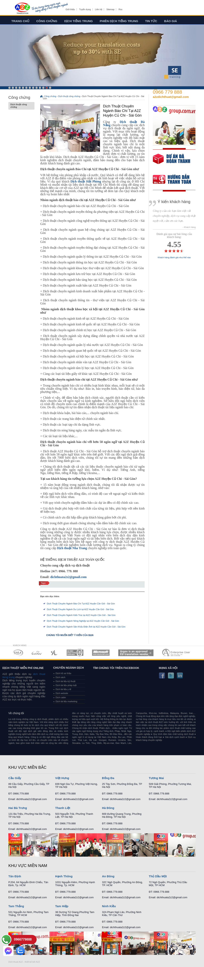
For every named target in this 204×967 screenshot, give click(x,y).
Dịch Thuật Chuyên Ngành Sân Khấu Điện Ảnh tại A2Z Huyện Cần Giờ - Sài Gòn (86, 626)
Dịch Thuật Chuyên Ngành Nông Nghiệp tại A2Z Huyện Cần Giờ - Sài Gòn (83, 621)
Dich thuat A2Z (15, 962)
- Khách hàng (189, 227)
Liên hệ (98, 9)
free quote (171, 162)
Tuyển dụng (85, 9)
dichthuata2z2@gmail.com (68, 577)
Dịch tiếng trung (78, 21)
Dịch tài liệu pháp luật (66, 685)
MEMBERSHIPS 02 (36, 652)
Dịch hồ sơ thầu (63, 673)
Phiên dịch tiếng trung (119, 21)
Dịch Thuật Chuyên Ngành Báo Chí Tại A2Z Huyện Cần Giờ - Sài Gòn (81, 603)
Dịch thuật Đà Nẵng (124, 123)
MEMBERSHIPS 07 (176, 652)
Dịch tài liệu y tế (63, 689)
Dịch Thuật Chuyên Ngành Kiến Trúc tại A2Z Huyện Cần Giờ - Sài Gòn (81, 615)
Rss (120, 9)
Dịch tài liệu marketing (66, 701)
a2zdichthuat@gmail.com (171, 96)
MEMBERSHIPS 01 (17, 652)
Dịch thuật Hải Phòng (85, 181)
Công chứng (46, 21)
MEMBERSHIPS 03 (54, 652)
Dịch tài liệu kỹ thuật (65, 681)
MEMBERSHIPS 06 (136, 652)
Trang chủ (20, 21)
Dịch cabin (61, 697)
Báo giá (170, 21)
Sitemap (110, 9)
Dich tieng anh (22, 9)
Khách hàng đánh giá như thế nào (174, 257)
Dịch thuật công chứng (21, 106)
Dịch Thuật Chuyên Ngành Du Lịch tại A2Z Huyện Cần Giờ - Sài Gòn (80, 609)
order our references (175, 180)
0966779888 (23, 939)
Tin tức (151, 21)
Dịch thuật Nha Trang (72, 548)
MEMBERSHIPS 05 (101, 652)
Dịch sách (60, 677)
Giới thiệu (70, 9)
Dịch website (62, 693)
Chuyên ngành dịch (68, 667)
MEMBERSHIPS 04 (75, 652)
